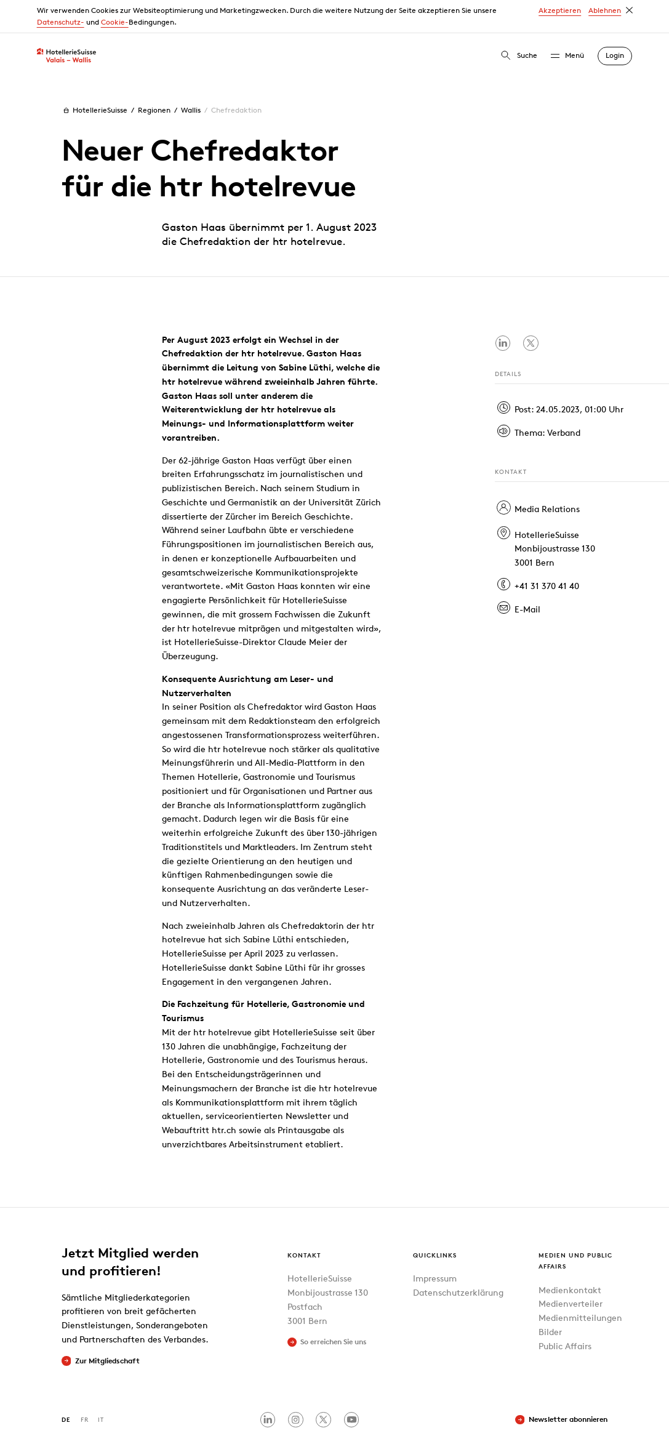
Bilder (550, 1298)
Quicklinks (435, 1221)
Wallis (191, 76)
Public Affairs (565, 1312)
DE (66, 1386)
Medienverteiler (571, 1270)
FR (85, 1386)
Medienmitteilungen (580, 1284)
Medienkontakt (570, 1256)
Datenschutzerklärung (458, 1259)
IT (101, 1386)
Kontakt (304, 1221)
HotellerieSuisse (94, 76)
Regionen (154, 76)
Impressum (435, 1245)
